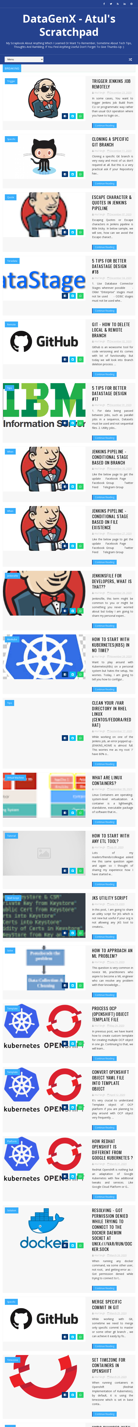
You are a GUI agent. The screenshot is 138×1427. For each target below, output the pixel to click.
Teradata (12, 228)
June (13, 1325)
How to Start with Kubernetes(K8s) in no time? (89, 526)
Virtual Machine (15, 622)
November (17, 1314)
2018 (10, 1349)
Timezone (12, 1070)
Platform (12, 917)
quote (10, 179)
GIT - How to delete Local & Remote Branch (83, 280)
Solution (11, 966)
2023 (10, 1270)
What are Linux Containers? (76, 622)
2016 (10, 1357)
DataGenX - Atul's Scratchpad (69, 25)
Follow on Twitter (70, 1212)
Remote (11, 277)
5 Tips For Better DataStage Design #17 (87, 327)
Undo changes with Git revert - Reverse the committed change (88, 1122)
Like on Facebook (70, 1220)
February (16, 1341)
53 (121, 1169)
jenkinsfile (12, 474)
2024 (10, 1266)
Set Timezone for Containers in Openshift (89, 1070)
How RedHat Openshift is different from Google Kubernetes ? (88, 920)
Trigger (11, 81)
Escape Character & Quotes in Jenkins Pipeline (86, 182)
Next (130, 1169)
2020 (10, 1282)
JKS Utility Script (66, 720)
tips (9, 327)
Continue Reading (61, 111)
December (17, 1286)
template (12, 818)
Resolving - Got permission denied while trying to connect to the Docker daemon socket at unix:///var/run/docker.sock (88, 972)
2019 (10, 1345)
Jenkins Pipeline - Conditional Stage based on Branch (90, 379)
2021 (10, 1278)
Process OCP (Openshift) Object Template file (89, 821)
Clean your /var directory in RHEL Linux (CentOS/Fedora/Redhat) (88, 576)
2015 (10, 1361)
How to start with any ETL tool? (81, 671)
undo (10, 1119)
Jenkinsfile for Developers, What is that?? (83, 477)
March (14, 1337)
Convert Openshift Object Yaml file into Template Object (88, 871)
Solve (10, 769)
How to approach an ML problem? (81, 769)
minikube (12, 523)
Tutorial (11, 671)
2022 (10, 1274)
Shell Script (13, 720)
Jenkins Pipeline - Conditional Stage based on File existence (90, 428)
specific (11, 130)
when (10, 376)
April (13, 1333)
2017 (10, 1353)
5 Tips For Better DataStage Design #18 (87, 228)
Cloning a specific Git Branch (78, 130)
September (17, 1317)
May (13, 1329)
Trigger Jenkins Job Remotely (77, 81)
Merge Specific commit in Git (77, 1021)
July (12, 1322)
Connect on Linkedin (70, 1228)
